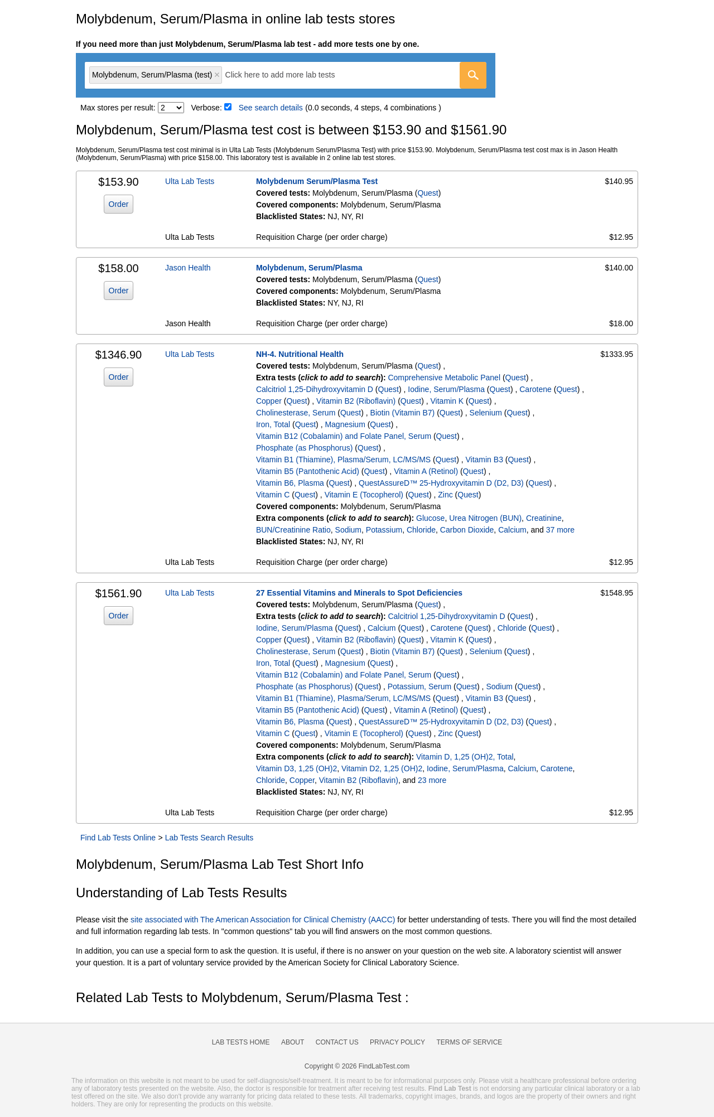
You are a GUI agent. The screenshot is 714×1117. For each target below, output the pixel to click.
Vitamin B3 (484, 459)
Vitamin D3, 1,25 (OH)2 (296, 768)
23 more (432, 780)
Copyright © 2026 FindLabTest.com (357, 1066)
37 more (560, 529)
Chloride (421, 529)
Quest (427, 192)
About (292, 1042)
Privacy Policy (397, 1042)
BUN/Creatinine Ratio (293, 529)
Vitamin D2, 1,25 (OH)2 (381, 768)
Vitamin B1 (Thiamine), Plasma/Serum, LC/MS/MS (343, 459)
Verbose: (206, 107)
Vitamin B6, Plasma (290, 482)
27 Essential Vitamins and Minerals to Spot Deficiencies (359, 592)
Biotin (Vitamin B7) (402, 412)
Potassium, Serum (419, 686)
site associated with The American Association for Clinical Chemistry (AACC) (263, 919)
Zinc (445, 494)
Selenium (486, 412)
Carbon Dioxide (467, 529)
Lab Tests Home (241, 1042)
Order (119, 204)
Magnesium (345, 424)
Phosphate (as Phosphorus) (304, 447)
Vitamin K (447, 400)
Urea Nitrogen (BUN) (485, 518)
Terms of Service (470, 1042)
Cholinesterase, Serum (295, 412)
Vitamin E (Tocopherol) (364, 494)
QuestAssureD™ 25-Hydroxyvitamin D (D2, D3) (441, 482)
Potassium (384, 529)
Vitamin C (273, 494)
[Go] (473, 75)
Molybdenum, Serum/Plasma (309, 267)
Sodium (348, 529)
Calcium (512, 529)
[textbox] (288, 75)
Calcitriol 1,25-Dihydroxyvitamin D (314, 389)
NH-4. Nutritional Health (300, 354)
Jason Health (188, 267)
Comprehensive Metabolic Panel (444, 377)
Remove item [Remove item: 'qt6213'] (217, 75)
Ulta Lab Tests (189, 181)
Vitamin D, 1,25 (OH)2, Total (465, 756)
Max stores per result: (118, 107)
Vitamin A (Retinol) (426, 471)
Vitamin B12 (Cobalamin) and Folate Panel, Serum (343, 436)
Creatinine (544, 518)
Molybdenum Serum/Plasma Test (317, 181)
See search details (271, 107)
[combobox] (285, 75)
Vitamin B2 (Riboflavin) (355, 400)
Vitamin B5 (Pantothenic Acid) (307, 471)
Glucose (430, 518)
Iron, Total (273, 424)
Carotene (535, 389)
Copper (269, 400)
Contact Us (337, 1042)
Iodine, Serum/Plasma (446, 389)
